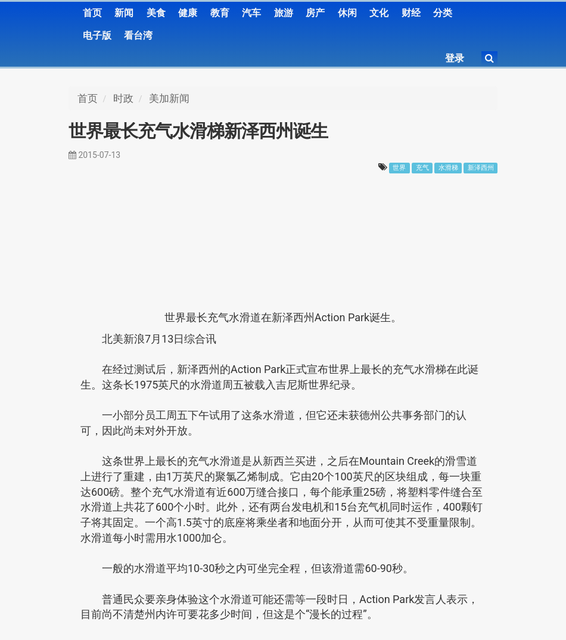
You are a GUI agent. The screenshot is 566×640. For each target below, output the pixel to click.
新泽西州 (481, 168)
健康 (187, 12)
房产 (315, 12)
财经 (411, 12)
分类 (442, 12)
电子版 (97, 35)
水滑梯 (448, 168)
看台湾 (138, 35)
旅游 (283, 12)
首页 (92, 12)
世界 (399, 168)
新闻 (123, 12)
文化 (378, 12)
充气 (422, 168)
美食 (156, 12)
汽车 (251, 12)
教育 (219, 12)
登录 (454, 58)
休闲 (347, 12)
